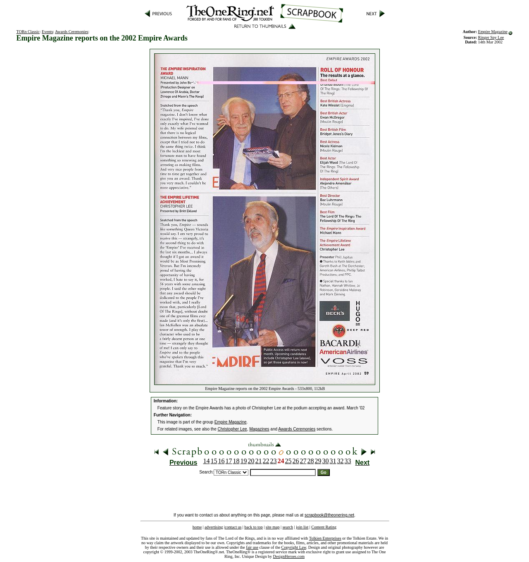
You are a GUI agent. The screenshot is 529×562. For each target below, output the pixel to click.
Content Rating (323, 527)
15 (214, 460)
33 (348, 460)
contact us (233, 527)
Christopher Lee (232, 429)
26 (296, 460)
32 (340, 460)
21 (258, 460)
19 (244, 460)
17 (229, 460)
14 (206, 460)
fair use (252, 547)
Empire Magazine (493, 31)
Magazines (259, 429)
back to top (253, 527)
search (287, 527)
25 (288, 460)
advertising (214, 527)
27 (303, 460)
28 (310, 460)
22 (266, 460)
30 (325, 460)
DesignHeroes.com (289, 556)
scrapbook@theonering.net (329, 515)
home (197, 527)
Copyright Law (293, 547)
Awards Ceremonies (71, 31)
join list (302, 527)
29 (318, 460)
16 (221, 460)
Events (47, 31)
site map (273, 527)
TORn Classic (28, 31)
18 (236, 460)
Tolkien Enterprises (325, 538)
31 (333, 460)
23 (273, 460)
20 (251, 460)
